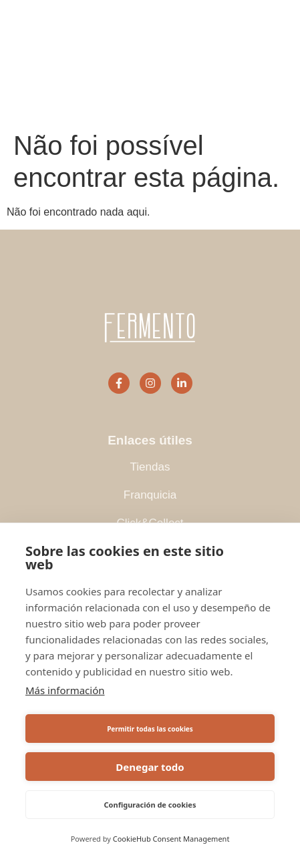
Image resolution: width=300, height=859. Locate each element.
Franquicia (150, 495)
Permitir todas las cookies (150, 729)
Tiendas (150, 467)
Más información (65, 690)
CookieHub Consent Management (171, 839)
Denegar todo (150, 767)
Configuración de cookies (150, 805)
